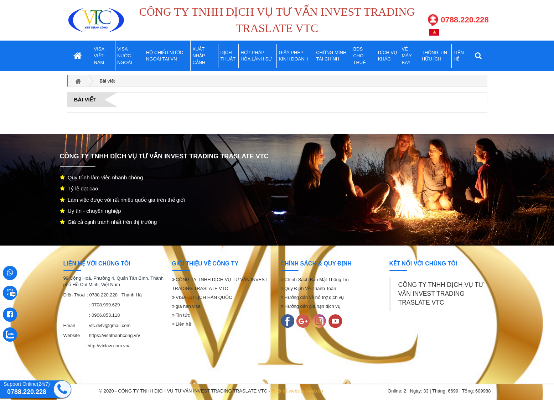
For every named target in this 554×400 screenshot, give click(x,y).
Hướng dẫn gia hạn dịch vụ (311, 306)
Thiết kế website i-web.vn (297, 391)
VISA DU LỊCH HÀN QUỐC (202, 297)
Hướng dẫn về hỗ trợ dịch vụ (312, 297)
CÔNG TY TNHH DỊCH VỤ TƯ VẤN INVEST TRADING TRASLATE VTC (441, 293)
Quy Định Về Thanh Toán (308, 288)
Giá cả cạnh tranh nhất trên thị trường (108, 222)
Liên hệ (181, 324)
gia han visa (186, 306)
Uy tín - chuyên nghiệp (90, 211)
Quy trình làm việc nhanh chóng (101, 177)
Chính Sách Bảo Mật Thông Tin (315, 279)
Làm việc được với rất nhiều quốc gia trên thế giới (122, 200)
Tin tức (181, 315)
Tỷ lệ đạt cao (79, 188)
